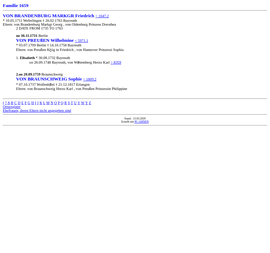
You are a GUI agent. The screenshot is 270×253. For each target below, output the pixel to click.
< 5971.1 (81, 41)
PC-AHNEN (142, 121)
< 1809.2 (89, 79)
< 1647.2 (102, 16)
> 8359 (116, 62)
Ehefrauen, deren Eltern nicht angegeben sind (37, 110)
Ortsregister (11, 107)
